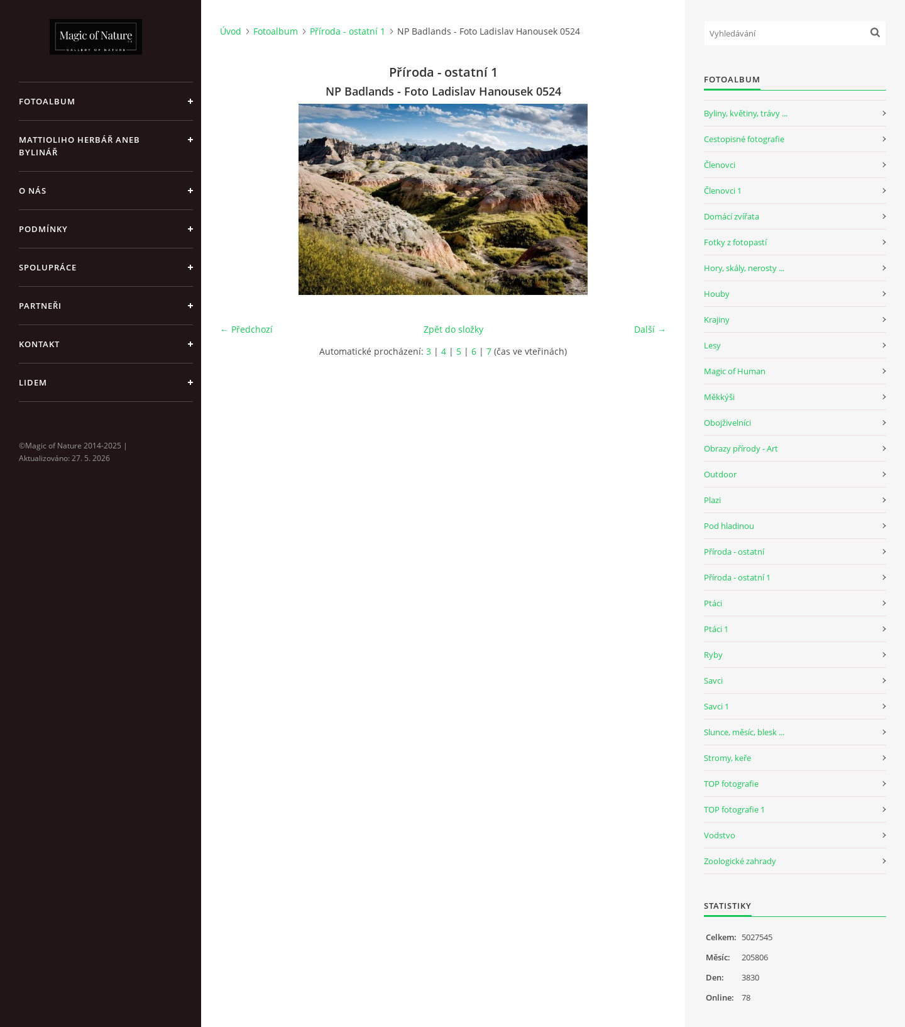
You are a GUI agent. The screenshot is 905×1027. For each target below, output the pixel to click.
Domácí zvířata (731, 216)
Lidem (33, 382)
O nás (33, 190)
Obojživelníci (727, 422)
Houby (717, 293)
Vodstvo (719, 835)
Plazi (712, 500)
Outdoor (720, 474)
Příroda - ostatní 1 (347, 31)
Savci (713, 680)
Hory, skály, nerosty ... (744, 268)
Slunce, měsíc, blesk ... (744, 732)
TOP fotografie (731, 783)
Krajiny (717, 319)
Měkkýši (719, 396)
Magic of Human (734, 371)
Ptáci (713, 603)
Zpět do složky (453, 329)
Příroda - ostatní (734, 551)
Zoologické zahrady (740, 861)
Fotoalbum (47, 101)
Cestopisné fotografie (744, 139)
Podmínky (43, 229)
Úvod (230, 31)
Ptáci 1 (716, 629)
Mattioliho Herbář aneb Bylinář (79, 146)
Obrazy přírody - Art (741, 448)
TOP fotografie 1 (734, 809)
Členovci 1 (723, 190)
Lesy (712, 345)
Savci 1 (716, 706)
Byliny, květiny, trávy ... (745, 113)
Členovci (719, 164)
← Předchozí (246, 329)
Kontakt (39, 344)
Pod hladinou (729, 525)
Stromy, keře (727, 757)
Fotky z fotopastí (735, 242)
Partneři (40, 305)
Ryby (713, 654)
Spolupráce (48, 267)
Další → (650, 329)
